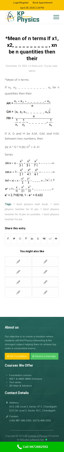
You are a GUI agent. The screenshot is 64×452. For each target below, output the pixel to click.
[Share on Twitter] (14, 239)
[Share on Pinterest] (26, 239)
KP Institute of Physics (36, 436)
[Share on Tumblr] (38, 239)
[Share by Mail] (56, 239)
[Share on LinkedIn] (32, 239)
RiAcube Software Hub (32, 439)
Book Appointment (42, 2)
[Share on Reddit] (50, 239)
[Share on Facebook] (8, 239)
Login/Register (21, 2)
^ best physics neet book (30, 204)
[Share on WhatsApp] (20, 239)
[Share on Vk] (44, 239)
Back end (37, 65)
